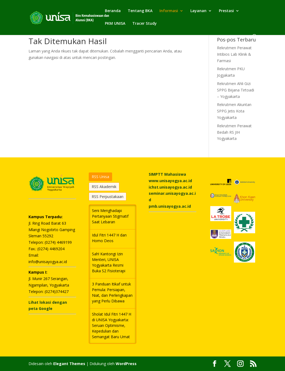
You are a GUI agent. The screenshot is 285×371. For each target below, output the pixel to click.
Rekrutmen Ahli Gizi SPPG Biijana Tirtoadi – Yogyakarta (235, 90)
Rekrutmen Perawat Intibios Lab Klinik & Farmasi (234, 54)
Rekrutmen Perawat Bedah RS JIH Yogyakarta (234, 132)
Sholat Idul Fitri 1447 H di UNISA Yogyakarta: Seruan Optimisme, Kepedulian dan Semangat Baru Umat (111, 325)
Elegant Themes (69, 363)
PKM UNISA (115, 24)
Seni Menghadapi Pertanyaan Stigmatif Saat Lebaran (110, 216)
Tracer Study (144, 24)
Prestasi (226, 11)
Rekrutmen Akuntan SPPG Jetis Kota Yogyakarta (234, 111)
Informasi (168, 11)
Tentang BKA (140, 11)
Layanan (198, 11)
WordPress (126, 363)
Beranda (113, 11)
